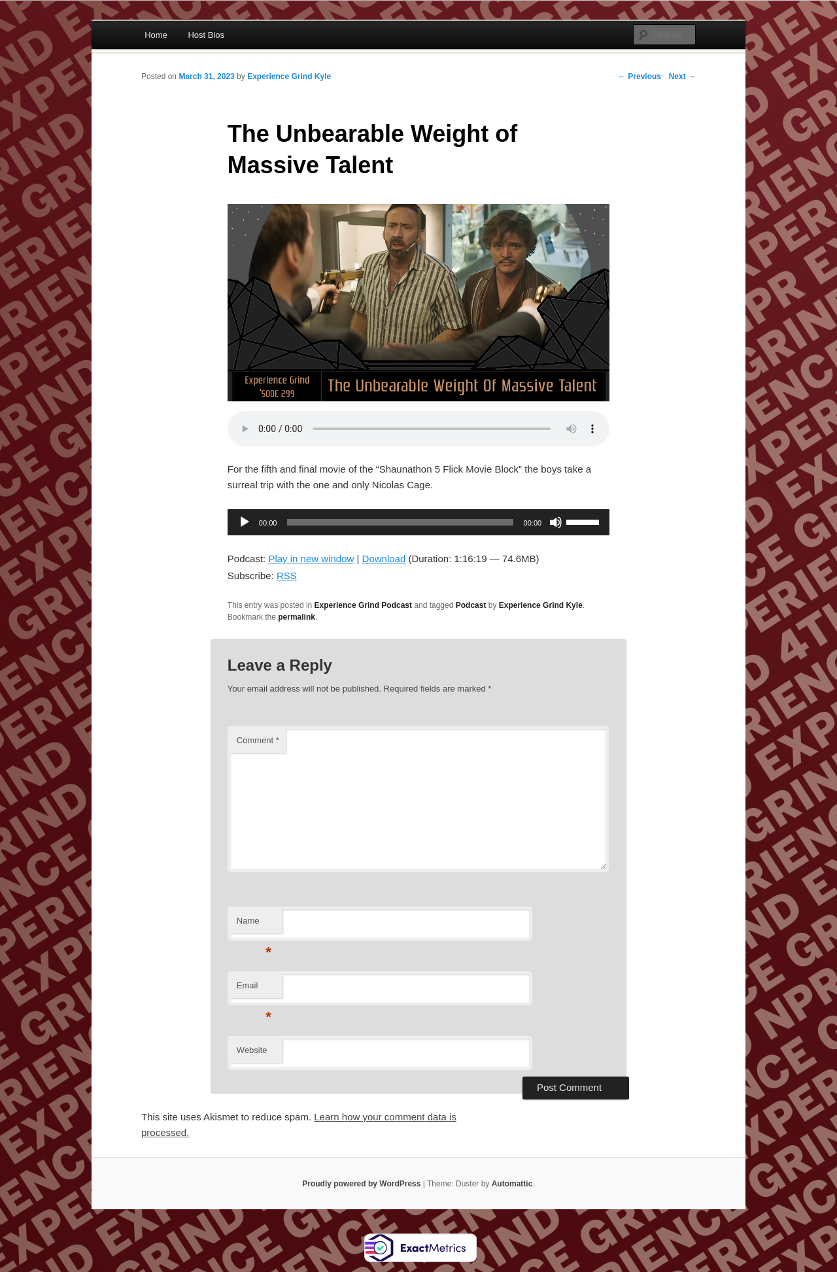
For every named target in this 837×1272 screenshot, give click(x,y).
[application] (418, 522)
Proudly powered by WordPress (361, 1183)
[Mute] (555, 522)
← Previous (639, 76)
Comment (258, 740)
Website (252, 1050)
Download (384, 558)
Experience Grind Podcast (363, 605)
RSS (287, 575)
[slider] (400, 522)
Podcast (471, 605)
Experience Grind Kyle (289, 76)
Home (156, 35)
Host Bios (206, 35)
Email (254, 989)
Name (254, 924)
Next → (682, 76)
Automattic (512, 1183)
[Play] (244, 522)
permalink (296, 617)
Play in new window (311, 558)
